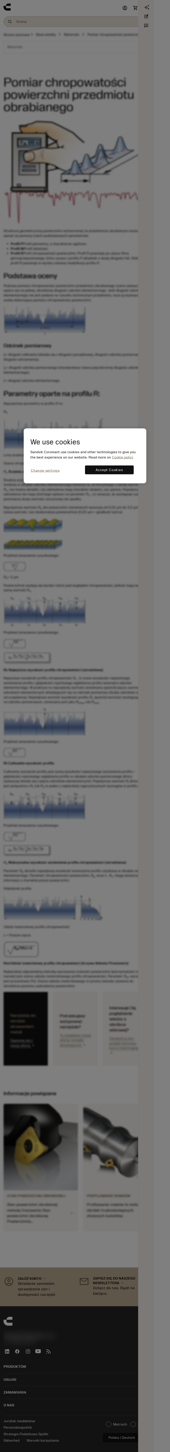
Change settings (45, 470)
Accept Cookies (109, 470)
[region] (85, 455)
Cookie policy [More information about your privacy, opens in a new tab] (122, 457)
